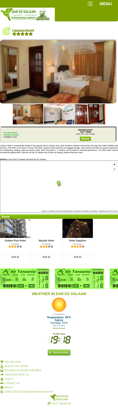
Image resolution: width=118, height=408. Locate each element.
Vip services (13, 361)
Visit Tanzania (61, 403)
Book (85, 138)
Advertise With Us (17, 374)
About (9, 387)
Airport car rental (16, 366)
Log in (9, 378)
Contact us (12, 383)
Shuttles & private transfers (23, 370)
